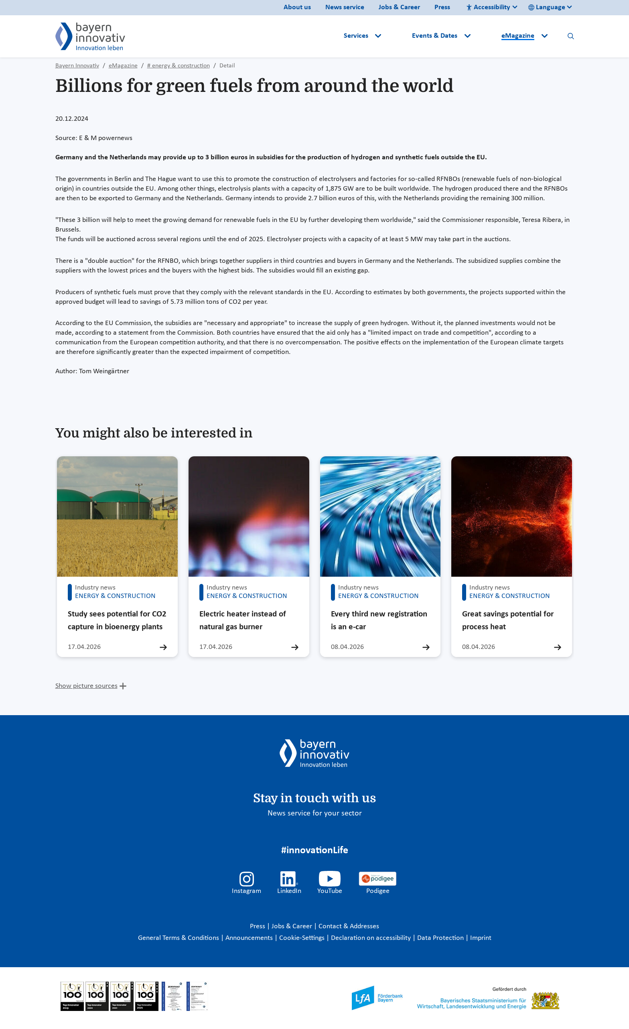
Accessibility (488, 7)
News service (344, 7)
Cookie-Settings (302, 938)
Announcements (249, 938)
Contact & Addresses (349, 926)
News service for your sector (315, 813)
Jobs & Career (399, 7)
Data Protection (441, 938)
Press (442, 7)
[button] (398, 36)
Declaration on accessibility (371, 938)
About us (297, 7)
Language (546, 7)
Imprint (480, 938)
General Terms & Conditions (179, 938)
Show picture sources (86, 686)
